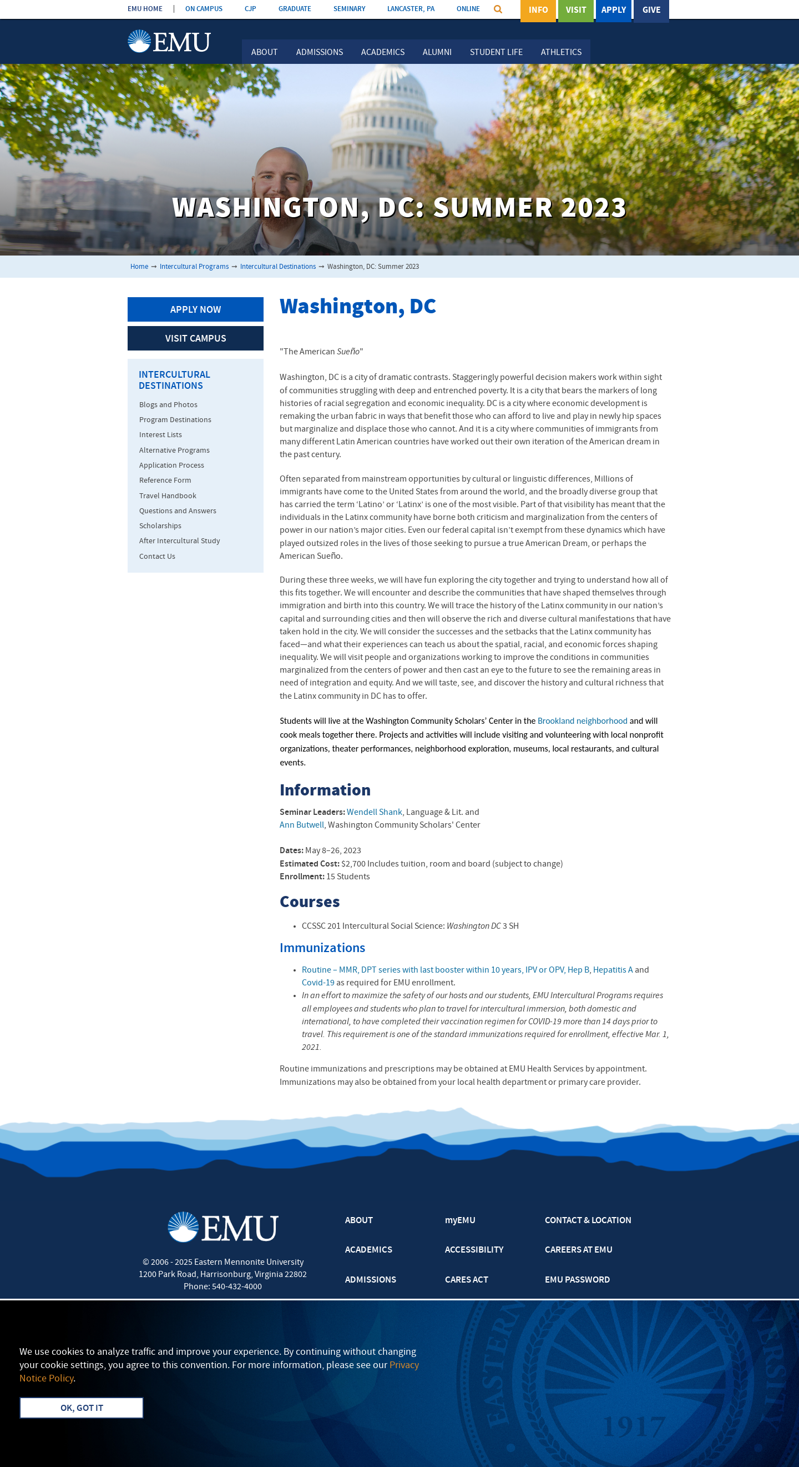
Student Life (496, 52)
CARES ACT (466, 1280)
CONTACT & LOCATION (588, 1221)
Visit (576, 10)
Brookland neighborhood (583, 720)
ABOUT (359, 1221)
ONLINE (468, 9)
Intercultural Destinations (278, 267)
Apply (613, 10)
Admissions (319, 52)
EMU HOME (145, 9)
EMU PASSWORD (577, 1280)
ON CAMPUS (203, 9)
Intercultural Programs (194, 267)
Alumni (437, 52)
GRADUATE (295, 9)
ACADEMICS (368, 1250)
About (264, 52)
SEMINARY (349, 9)
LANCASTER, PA (410, 9)
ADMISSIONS (370, 1280)
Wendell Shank (374, 812)
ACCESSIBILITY (474, 1250)
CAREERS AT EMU (579, 1250)
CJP (250, 9)
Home (139, 267)
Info (538, 10)
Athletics (561, 52)
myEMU (460, 1221)
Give (652, 10)
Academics (382, 52)
